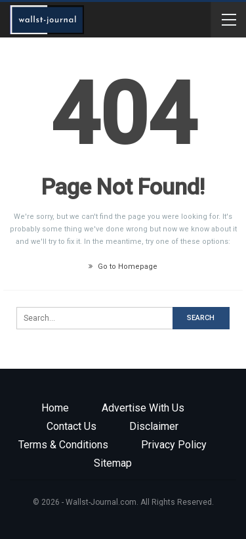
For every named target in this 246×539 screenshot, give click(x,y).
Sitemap (113, 463)
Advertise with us (143, 408)
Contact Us (71, 426)
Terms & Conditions (63, 444)
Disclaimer (153, 426)
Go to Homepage (123, 266)
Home (55, 408)
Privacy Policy (174, 444)
